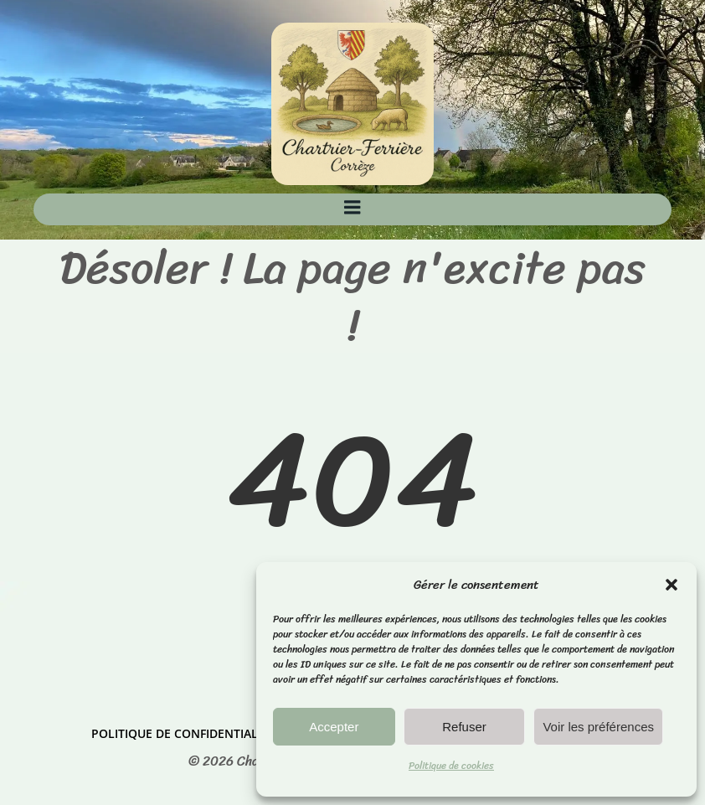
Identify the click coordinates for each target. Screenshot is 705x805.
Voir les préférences (598, 727)
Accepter (333, 727)
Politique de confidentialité (183, 733)
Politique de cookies (451, 765)
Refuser (464, 727)
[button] (671, 584)
